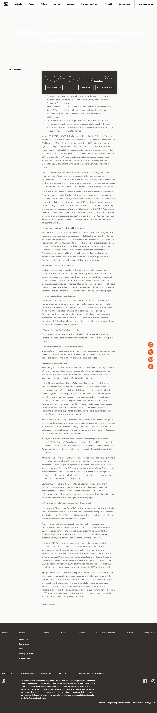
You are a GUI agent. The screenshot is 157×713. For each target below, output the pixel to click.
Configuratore (124, 4)
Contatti (108, 4)
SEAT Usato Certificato (90, 4)
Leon (21, 708)
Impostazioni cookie (54, 87)
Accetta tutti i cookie (104, 87)
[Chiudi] (113, 74)
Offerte (44, 4)
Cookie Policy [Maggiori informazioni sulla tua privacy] (98, 81)
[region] (79, 82)
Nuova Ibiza (23, 699)
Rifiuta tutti (86, 87)
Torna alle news (15, 70)
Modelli (31, 4)
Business (70, 4)
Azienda (18, 4)
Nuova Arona (24, 704)
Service (57, 4)
